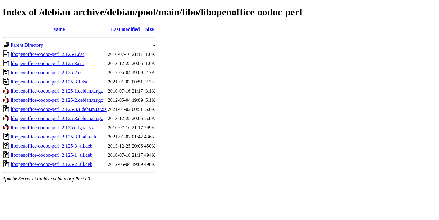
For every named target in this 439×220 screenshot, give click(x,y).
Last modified (125, 29)
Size (149, 29)
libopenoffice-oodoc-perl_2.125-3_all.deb (51, 145)
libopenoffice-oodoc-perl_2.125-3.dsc (47, 63)
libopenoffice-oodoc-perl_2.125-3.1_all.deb (53, 136)
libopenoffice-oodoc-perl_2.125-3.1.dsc (49, 81)
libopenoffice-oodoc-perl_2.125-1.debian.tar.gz (57, 91)
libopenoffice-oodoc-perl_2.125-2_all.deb (51, 164)
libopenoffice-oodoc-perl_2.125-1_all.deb (51, 155)
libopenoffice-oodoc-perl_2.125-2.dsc (47, 72)
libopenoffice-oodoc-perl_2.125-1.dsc (47, 54)
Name (58, 29)
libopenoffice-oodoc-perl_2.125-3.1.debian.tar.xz (59, 109)
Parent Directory (27, 45)
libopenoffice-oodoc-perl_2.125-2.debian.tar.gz (57, 100)
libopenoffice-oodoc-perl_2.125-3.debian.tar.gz (57, 118)
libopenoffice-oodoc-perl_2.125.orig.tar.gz (52, 127)
